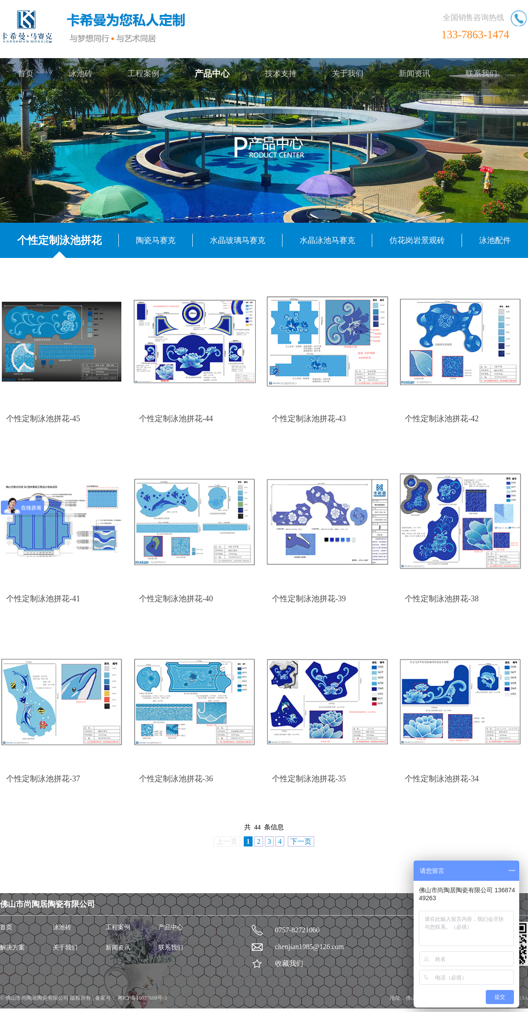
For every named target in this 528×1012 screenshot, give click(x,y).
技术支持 (281, 73)
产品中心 (212, 73)
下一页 (301, 841)
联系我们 (481, 73)
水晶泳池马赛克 (327, 240)
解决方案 (12, 947)
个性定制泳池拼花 (59, 240)
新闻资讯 (414, 73)
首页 (25, 73)
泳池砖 (80, 73)
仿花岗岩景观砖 (417, 240)
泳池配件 (495, 240)
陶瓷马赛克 (156, 240)
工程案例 (143, 73)
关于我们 (347, 73)
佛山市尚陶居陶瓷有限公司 (37, 998)
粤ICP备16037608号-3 (141, 998)
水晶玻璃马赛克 (237, 240)
